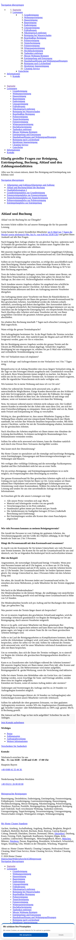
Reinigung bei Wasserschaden (26, 111)
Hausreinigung (19, 96)
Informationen (13, 150)
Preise (9, 733)
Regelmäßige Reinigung (24, 114)
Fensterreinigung (20, 122)
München (66, 838)
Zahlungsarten (13, 736)
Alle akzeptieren (25, 935)
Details (61, 935)
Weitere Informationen (17, 741)
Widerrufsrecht (19, 859)
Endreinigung (19, 101)
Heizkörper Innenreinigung (25, 142)
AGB (28, 859)
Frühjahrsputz (19, 106)
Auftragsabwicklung (16, 739)
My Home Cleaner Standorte (14, 823)
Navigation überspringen (12, 5)
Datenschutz (6, 859)
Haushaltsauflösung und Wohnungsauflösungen (34, 137)
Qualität (17, 190)
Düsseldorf (60, 833)
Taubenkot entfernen (22, 129)
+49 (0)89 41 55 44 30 (11, 769)
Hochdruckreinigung (22, 127)
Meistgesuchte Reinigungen (14, 793)
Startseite (11, 86)
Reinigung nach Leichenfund (26, 139)
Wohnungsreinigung (22, 93)
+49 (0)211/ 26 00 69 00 (12, 784)
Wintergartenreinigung (23, 124)
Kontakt (10, 152)
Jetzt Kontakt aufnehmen (12, 722)
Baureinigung (19, 98)
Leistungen (12, 88)
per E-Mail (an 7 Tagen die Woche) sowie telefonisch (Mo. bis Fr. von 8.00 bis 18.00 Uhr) (36, 233)
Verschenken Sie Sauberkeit (14, 746)
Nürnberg (14, 841)
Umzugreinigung (20, 104)
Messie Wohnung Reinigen (25, 132)
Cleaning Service (20, 145)
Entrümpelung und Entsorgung (27, 134)
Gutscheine (18, 147)
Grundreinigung (20, 91)
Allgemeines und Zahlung (30, 185)
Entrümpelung (24, 203)
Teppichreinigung (21, 119)
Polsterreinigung (20, 116)
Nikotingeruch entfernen (24, 109)
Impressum (36, 859)
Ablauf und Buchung (26, 187)
